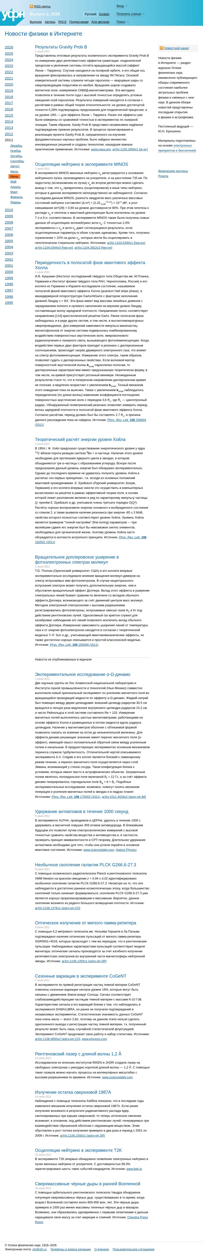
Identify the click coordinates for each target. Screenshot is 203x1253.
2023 (9, 66)
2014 (9, 121)
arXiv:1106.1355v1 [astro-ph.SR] (84, 961)
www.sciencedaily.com (99, 850)
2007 (9, 228)
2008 (9, 222)
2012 (9, 134)
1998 (9, 284)
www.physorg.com (94, 1039)
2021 (9, 78)
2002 (9, 259)
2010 (9, 210)
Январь (15, 202)
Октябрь (16, 156)
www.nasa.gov (101, 149)
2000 (9, 272)
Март (14, 192)
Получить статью (129, 14)
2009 (9, 216)
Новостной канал (176, 48)
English (104, 14)
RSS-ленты (42, 6)
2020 (9, 84)
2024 (9, 60)
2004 (9, 247)
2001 (9, 265)
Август (15, 166)
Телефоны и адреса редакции (70, 1249)
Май (13, 181)
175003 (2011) (76, 797)
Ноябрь (15, 151)
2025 (9, 53)
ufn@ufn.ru (39, 1249)
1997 (9, 290)
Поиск (121, 22)
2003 (9, 253)
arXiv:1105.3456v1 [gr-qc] (130, 149)
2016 (9, 109)
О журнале (101, 1249)
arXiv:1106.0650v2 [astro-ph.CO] (57, 1039)
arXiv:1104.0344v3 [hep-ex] (54, 247)
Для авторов (100, 22)
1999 (9, 278)
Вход (120, 6)
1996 (9, 296)
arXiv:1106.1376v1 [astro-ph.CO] (57, 908)
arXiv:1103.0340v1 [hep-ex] (126, 243)
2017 (9, 103)
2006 (9, 235)
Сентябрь (17, 161)
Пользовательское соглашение (133, 1249)
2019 (9, 90)
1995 (9, 302)
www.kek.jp (134, 1169)
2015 (9, 115)
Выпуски (36, 22)
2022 (9, 72)
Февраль (16, 197)
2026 (9, 47)
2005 (9, 241)
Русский (90, 14)
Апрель (15, 187)
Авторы (50, 22)
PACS (62, 22)
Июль (14, 171)
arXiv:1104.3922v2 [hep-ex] (93, 247)
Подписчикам (78, 22)
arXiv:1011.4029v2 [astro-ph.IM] (124, 797)
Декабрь (16, 145)
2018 (9, 97)
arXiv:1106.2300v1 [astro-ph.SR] (82, 1135)
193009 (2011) (74, 644)
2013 (9, 128)
